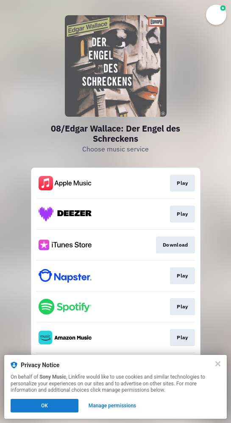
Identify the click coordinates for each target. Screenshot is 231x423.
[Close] (218, 364)
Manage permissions (112, 406)
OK (44, 406)
